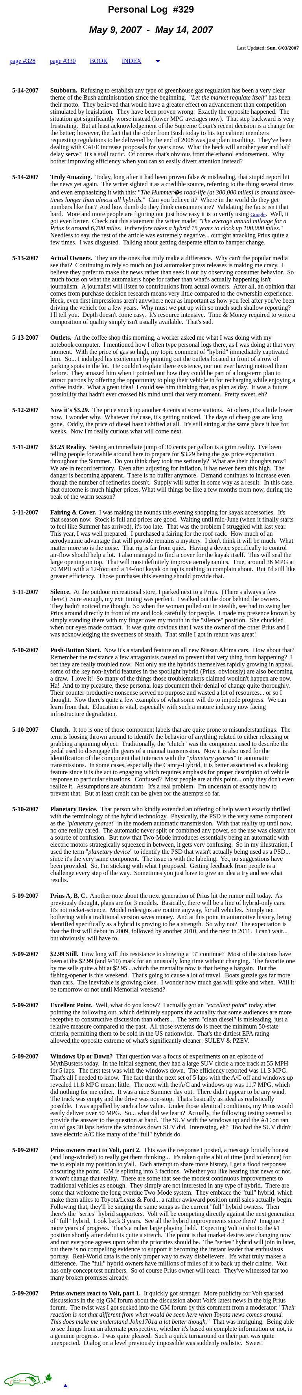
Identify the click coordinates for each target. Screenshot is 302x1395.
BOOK (98, 60)
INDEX (132, 60)
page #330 (63, 60)
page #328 (22, 60)
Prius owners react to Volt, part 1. (95, 1293)
